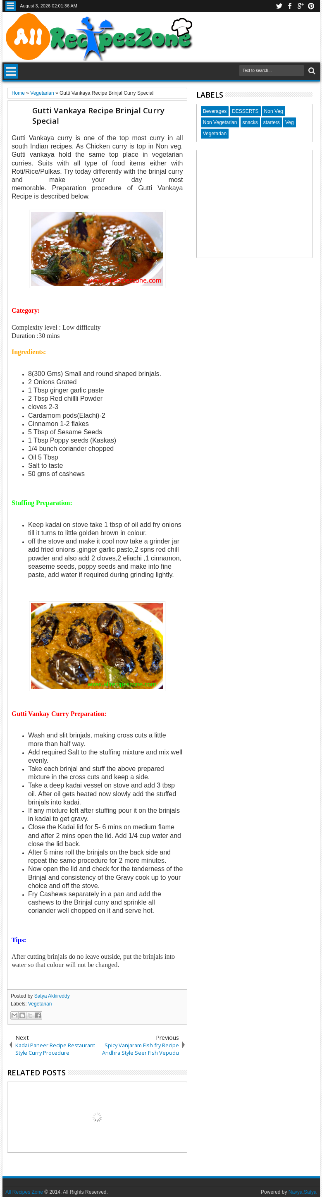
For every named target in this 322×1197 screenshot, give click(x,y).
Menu (10, 6)
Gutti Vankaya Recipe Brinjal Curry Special (98, 115)
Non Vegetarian (220, 122)
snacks (250, 122)
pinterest (311, 6)
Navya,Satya (303, 1192)
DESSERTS (245, 111)
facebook (289, 6)
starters (271, 122)
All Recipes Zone (24, 1192)
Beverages (215, 111)
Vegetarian (40, 1004)
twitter (279, 6)
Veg (289, 122)
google (300, 6)
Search (311, 71)
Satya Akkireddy (52, 996)
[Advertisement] (254, 204)
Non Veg (273, 111)
